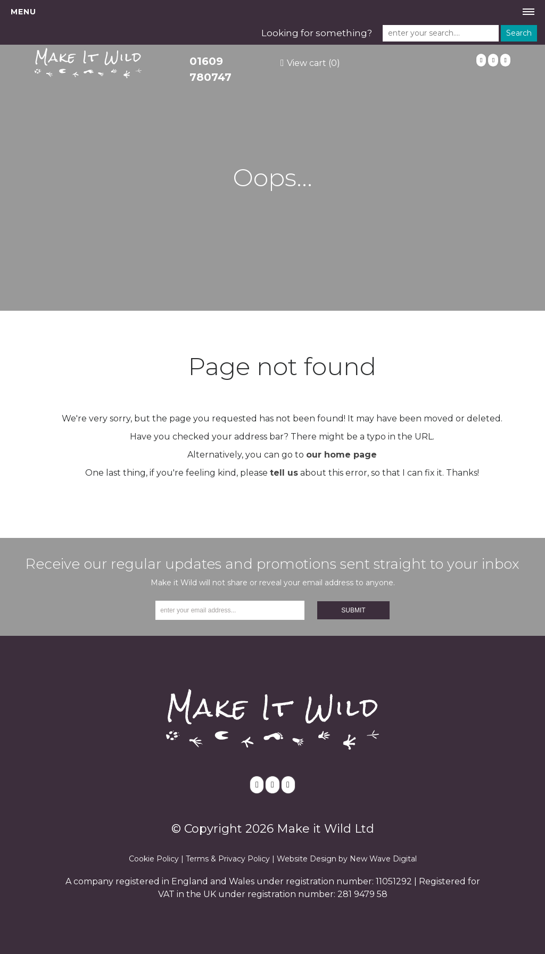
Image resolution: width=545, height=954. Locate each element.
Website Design (306, 859)
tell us (284, 473)
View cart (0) (313, 63)
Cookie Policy (154, 859)
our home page (341, 455)
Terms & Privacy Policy (228, 859)
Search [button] (519, 33)
